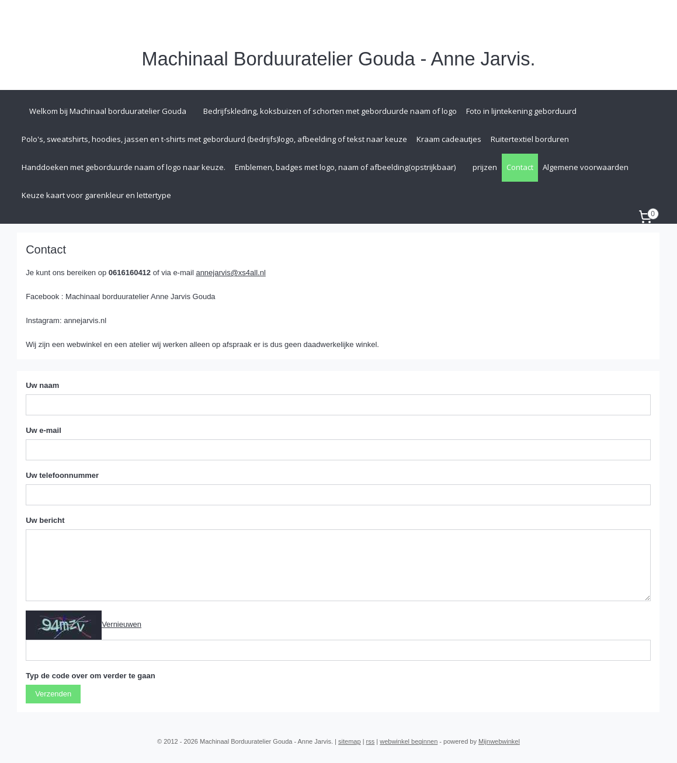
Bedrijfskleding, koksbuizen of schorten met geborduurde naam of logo (330, 111)
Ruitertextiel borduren (530, 139)
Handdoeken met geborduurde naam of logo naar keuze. (123, 167)
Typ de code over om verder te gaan (90, 675)
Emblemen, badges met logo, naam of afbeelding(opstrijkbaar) (345, 167)
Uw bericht (45, 520)
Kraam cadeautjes (448, 139)
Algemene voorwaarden (586, 167)
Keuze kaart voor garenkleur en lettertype (96, 195)
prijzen (485, 167)
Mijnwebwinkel (499, 741)
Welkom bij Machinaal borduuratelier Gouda (107, 111)
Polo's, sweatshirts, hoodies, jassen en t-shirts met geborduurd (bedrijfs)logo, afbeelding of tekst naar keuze (214, 139)
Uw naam (42, 385)
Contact (519, 167)
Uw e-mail (43, 430)
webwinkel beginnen (409, 741)
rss (370, 741)
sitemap (349, 741)
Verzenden (53, 693)
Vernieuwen (121, 624)
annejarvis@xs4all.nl (231, 272)
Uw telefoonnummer (62, 475)
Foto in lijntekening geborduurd (521, 111)
